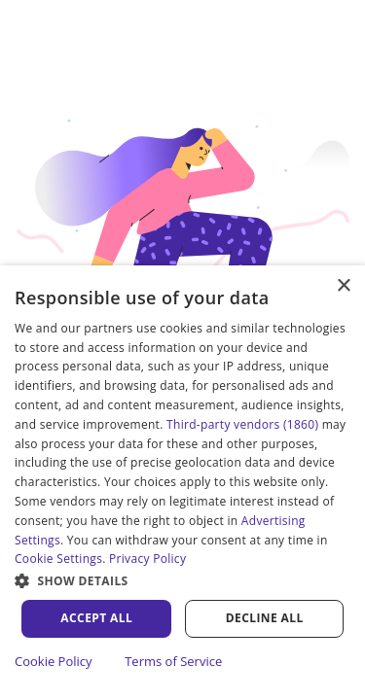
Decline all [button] (265, 618)
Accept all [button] (96, 618)
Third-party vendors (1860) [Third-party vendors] (242, 424)
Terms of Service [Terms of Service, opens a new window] (173, 661)
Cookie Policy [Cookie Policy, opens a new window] (53, 661)
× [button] (343, 286)
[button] (182, 580)
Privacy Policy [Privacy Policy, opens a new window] (147, 558)
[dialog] (182, 482)
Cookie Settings (58, 558)
